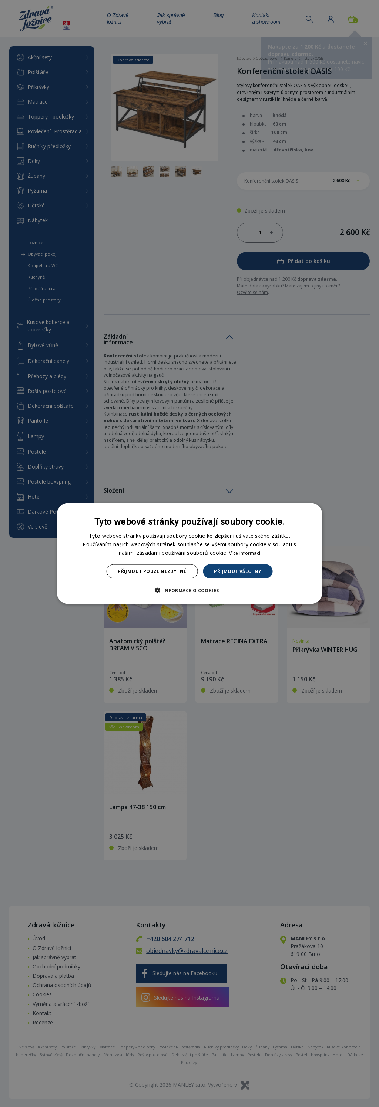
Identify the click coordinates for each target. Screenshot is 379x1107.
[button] (189, 590)
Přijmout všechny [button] (237, 571)
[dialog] (189, 553)
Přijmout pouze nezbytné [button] (152, 571)
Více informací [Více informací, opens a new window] (244, 553)
